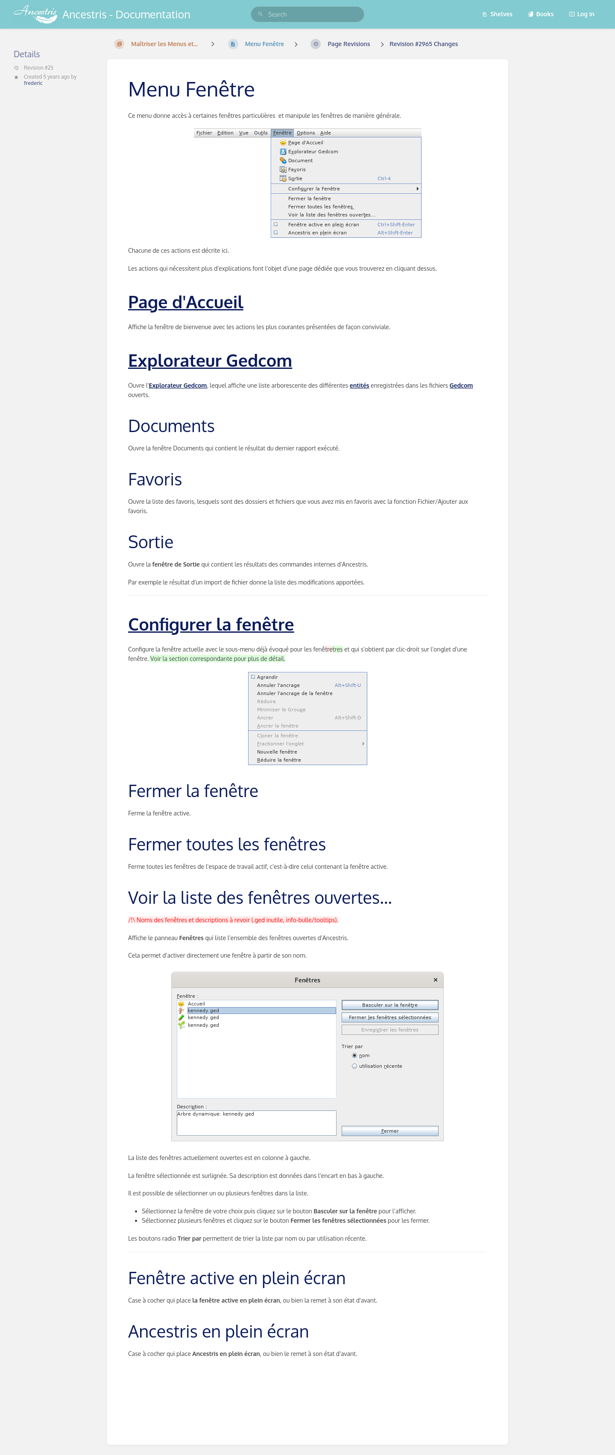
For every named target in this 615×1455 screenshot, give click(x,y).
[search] (307, 14)
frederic (33, 83)
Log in (581, 14)
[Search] (261, 14)
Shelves (497, 14)
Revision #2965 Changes (424, 43)
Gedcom (461, 385)
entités (359, 385)
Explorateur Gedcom (178, 385)
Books (541, 14)
